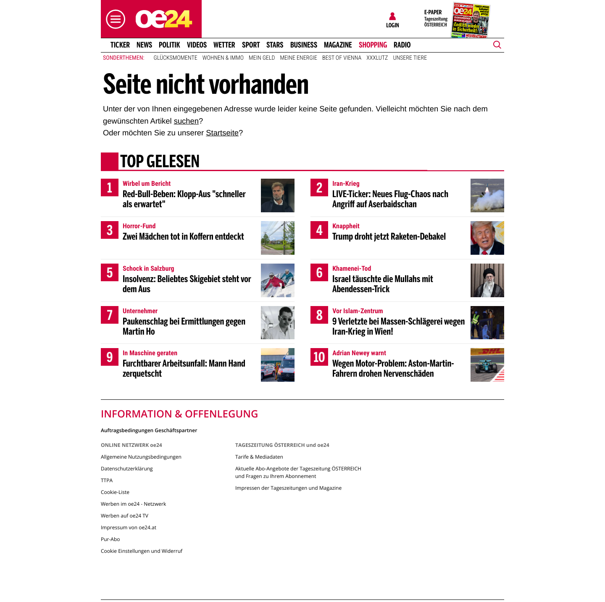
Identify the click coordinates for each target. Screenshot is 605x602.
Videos (197, 45)
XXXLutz (377, 58)
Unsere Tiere (410, 58)
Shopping (373, 45)
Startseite (222, 132)
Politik (169, 45)
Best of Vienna (341, 58)
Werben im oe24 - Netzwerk (133, 503)
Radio (402, 45)
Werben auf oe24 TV (124, 515)
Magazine (338, 45)
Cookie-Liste (115, 492)
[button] (113, 19)
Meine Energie (298, 58)
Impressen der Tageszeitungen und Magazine (288, 487)
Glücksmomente (175, 58)
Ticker (120, 45)
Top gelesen (160, 162)
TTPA (107, 480)
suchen (186, 120)
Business (303, 45)
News (144, 45)
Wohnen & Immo (223, 58)
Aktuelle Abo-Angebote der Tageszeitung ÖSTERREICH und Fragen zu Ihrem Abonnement (298, 472)
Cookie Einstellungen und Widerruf (141, 550)
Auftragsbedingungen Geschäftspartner (149, 430)
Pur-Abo (110, 539)
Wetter (224, 45)
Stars (275, 45)
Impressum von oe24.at (128, 527)
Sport (251, 45)
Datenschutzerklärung (127, 468)
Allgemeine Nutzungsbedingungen (141, 456)
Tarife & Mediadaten (259, 456)
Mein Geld (262, 58)
